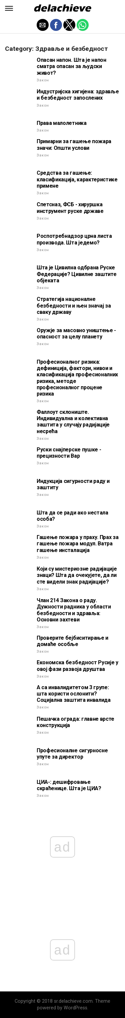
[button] (9, 8)
